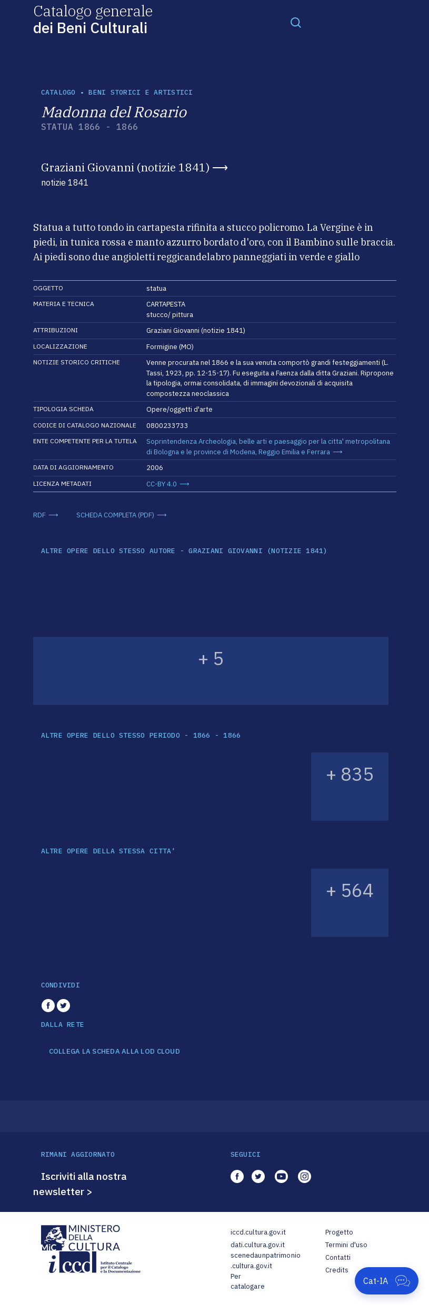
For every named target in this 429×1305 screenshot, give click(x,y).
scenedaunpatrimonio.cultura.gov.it (266, 1260)
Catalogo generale (93, 18)
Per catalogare (248, 1281)
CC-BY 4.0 (161, 484)
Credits (337, 1270)
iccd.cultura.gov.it (258, 1232)
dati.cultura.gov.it (258, 1244)
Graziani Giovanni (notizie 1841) (125, 167)
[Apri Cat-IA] (386, 1280)
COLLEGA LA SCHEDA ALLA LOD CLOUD (114, 1051)
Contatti (338, 1257)
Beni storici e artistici (140, 92)
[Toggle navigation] (296, 22)
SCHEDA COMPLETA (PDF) (115, 515)
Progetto (339, 1232)
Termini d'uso (346, 1244)
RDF (39, 515)
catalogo (58, 92)
